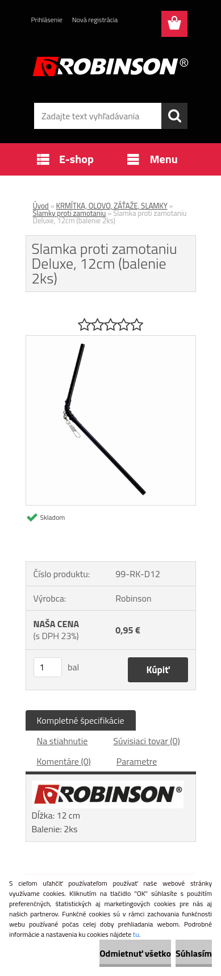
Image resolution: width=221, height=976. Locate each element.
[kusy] (48, 667)
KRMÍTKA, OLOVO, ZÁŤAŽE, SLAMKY (112, 205)
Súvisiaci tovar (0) (146, 741)
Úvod (41, 205)
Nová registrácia (95, 19)
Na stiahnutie (62, 741)
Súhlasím (194, 953)
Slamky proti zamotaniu (69, 213)
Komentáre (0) (64, 761)
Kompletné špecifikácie (80, 720)
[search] (174, 116)
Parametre (136, 761)
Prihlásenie (46, 19)
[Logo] (110, 66)
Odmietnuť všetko (135, 953)
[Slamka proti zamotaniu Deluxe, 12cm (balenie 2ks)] (110, 340)
